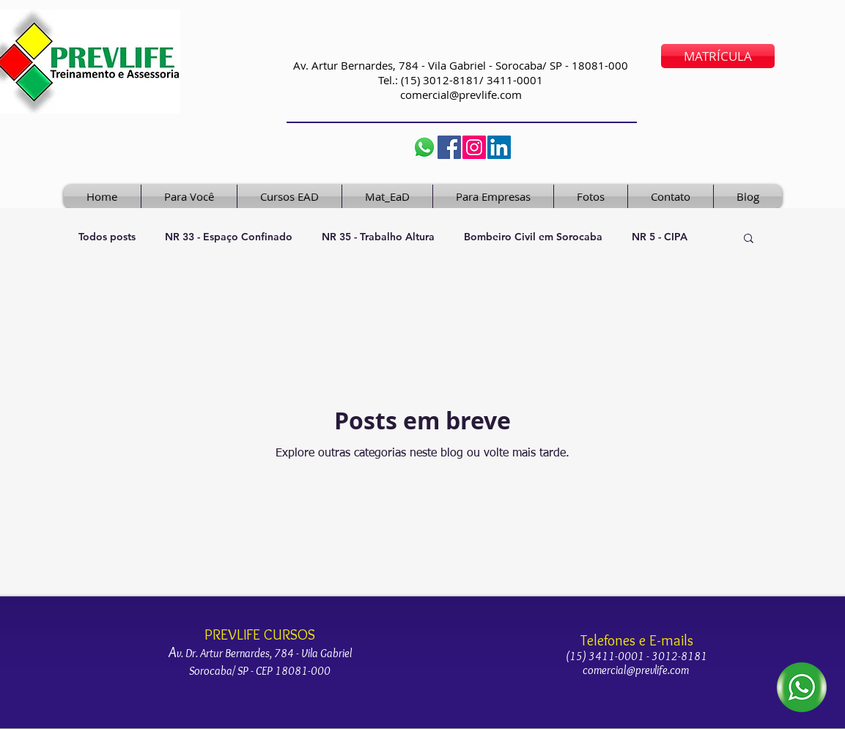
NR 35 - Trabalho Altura (378, 236)
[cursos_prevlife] (474, 147)
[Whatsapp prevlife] (424, 147)
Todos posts (107, 236)
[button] (749, 239)
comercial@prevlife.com (461, 94)
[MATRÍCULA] (718, 56)
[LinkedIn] (499, 147)
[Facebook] (449, 147)
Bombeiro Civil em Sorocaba (533, 236)
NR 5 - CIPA (659, 236)
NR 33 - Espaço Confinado (228, 236)
